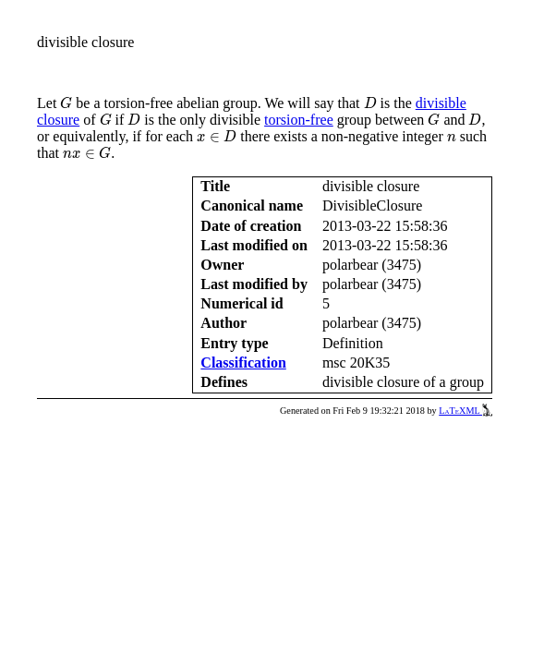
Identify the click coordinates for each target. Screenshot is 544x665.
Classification (242, 362)
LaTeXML (465, 410)
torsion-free (298, 119)
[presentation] (66, 103)
